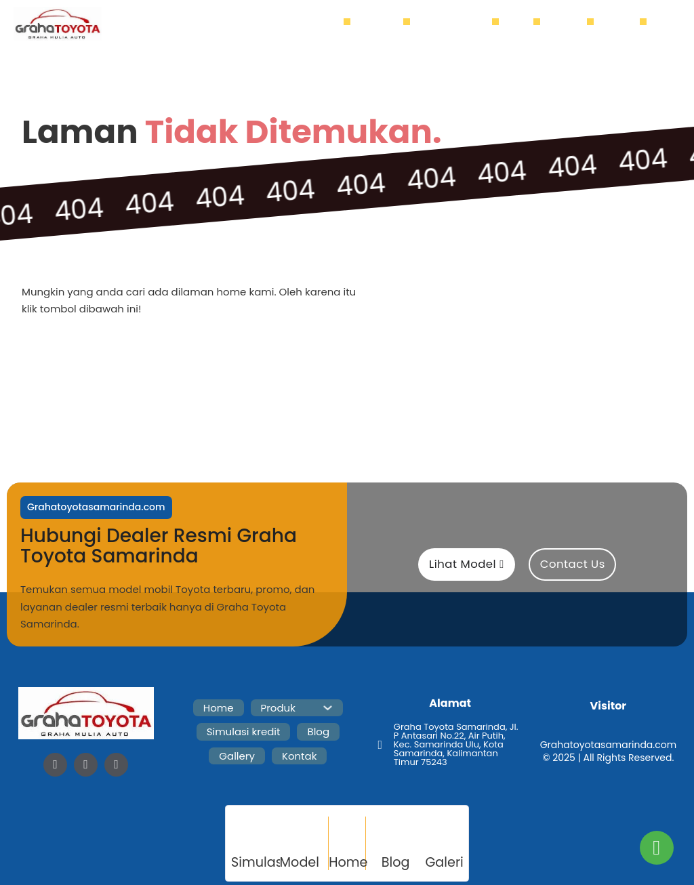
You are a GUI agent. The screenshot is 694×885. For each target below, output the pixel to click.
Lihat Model (466, 564)
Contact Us (572, 564)
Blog (522, 23)
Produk (380, 23)
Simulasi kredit (458, 23)
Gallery (570, 23)
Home (329, 23)
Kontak (623, 23)
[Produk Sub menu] (401, 24)
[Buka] (665, 24)
